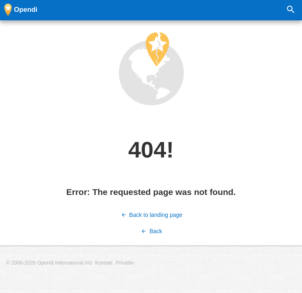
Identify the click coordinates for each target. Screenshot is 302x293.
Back (151, 231)
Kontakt (104, 263)
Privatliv (125, 263)
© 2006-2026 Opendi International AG (49, 263)
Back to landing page (151, 215)
